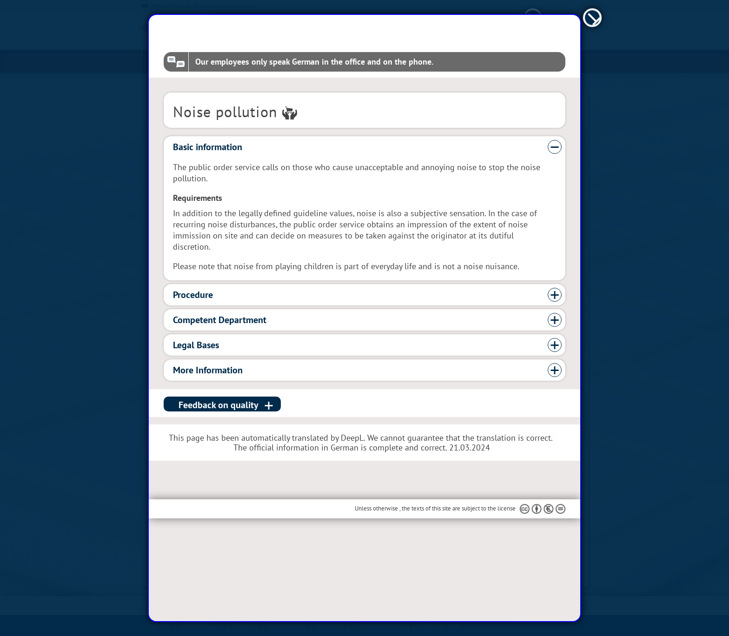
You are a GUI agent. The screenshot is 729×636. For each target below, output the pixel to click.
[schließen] (592, 64)
